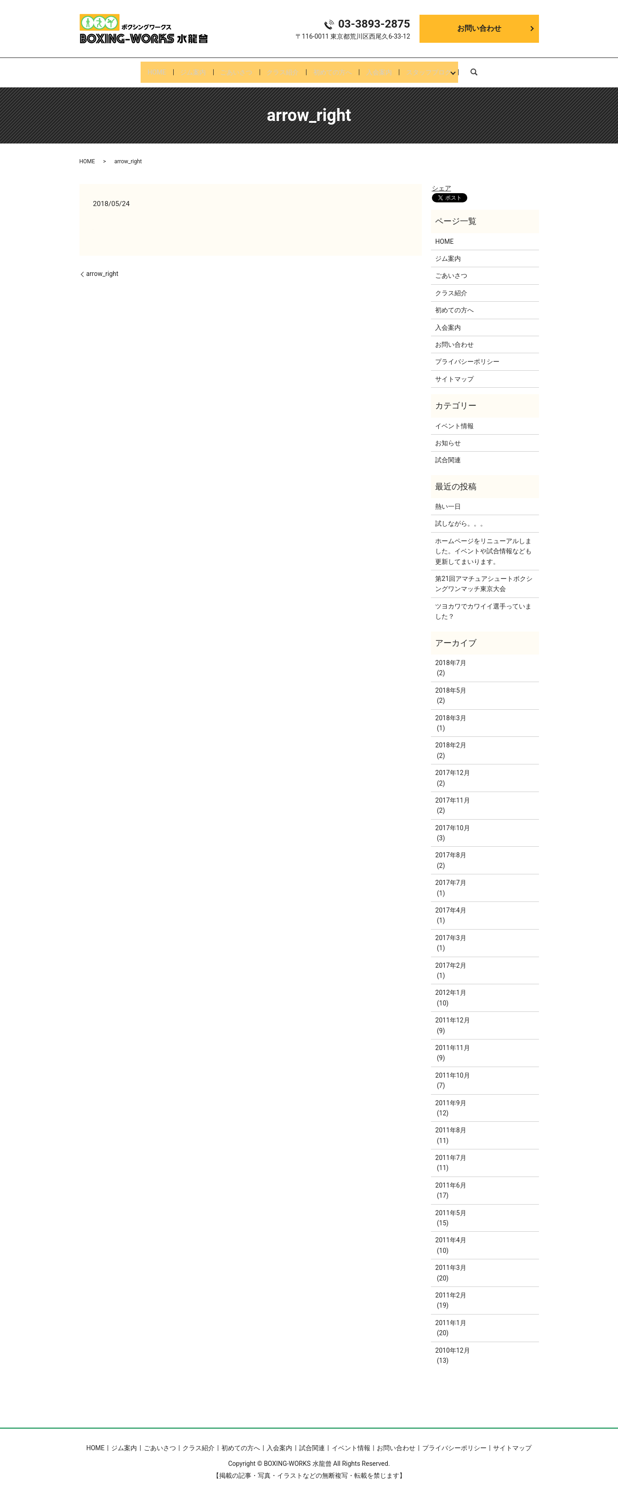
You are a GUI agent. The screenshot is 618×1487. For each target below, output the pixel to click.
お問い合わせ (479, 28)
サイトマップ (454, 371)
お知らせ (448, 435)
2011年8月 (450, 1123)
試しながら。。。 (461, 516)
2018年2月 (450, 738)
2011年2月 (450, 1288)
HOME (142, 68)
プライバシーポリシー (467, 354)
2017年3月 (450, 930)
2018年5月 (450, 683)
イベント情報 (454, 418)
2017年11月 (452, 793)
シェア (441, 180)
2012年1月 (450, 985)
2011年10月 (452, 1068)
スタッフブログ (443, 68)
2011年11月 (452, 1040)
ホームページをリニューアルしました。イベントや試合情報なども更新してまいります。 (483, 544)
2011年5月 (450, 1205)
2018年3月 (450, 710)
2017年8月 (450, 848)
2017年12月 (452, 765)
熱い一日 (448, 499)
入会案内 (389, 68)
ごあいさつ (231, 68)
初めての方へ (337, 68)
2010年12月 (452, 1343)
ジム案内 (183, 68)
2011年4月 (450, 1233)
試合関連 (448, 453)
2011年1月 (450, 1315)
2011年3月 (450, 1260)
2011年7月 (450, 1150)
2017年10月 (452, 820)
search (490, 68)
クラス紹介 (282, 68)
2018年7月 (450, 655)
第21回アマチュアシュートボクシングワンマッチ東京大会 (484, 576)
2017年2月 (450, 958)
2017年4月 (450, 903)
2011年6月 (450, 1178)
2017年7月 (450, 875)
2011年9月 (450, 1095)
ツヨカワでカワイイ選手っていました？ (483, 604)
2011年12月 (452, 1012)
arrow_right (102, 266)
